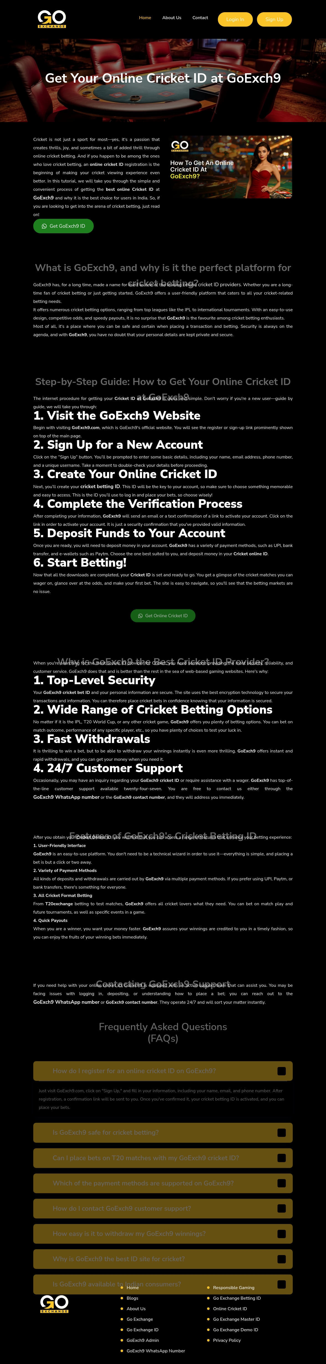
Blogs (132, 1298)
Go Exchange (140, 1319)
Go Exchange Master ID (236, 1319)
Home (145, 18)
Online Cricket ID (230, 1309)
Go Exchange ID (143, 1330)
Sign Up (274, 19)
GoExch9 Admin (143, 1340)
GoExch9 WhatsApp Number (156, 1351)
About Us (171, 18)
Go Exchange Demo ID (235, 1330)
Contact (200, 18)
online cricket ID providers (212, 284)
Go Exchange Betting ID (237, 1298)
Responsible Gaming (233, 1288)
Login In (235, 19)
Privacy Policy (227, 1340)
